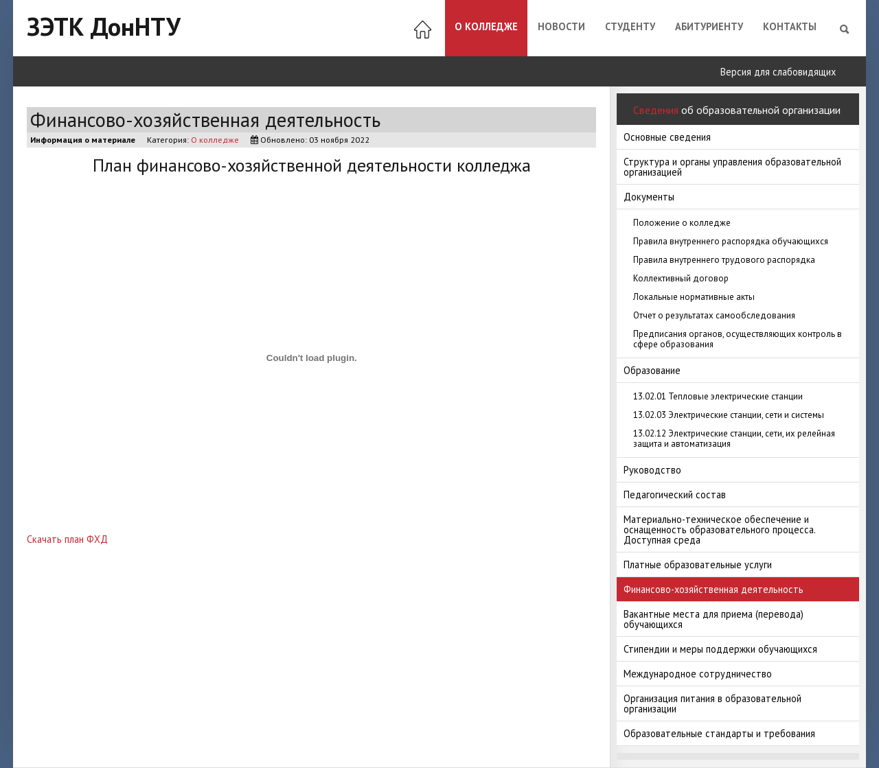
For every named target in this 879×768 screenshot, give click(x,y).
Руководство (652, 469)
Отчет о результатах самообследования (714, 315)
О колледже (486, 26)
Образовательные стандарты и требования (719, 733)
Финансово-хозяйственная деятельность (713, 589)
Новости (561, 26)
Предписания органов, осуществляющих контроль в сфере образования (737, 339)
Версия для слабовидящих (778, 71)
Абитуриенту (709, 26)
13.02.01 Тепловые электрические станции (718, 396)
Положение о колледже (682, 223)
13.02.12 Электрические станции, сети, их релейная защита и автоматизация (734, 438)
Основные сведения (667, 136)
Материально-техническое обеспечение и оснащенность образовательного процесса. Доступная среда (720, 529)
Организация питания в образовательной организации (712, 703)
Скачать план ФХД (67, 539)
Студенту (630, 26)
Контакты (790, 26)
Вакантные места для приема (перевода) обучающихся (713, 619)
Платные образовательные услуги (698, 564)
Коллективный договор (681, 278)
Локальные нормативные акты (694, 297)
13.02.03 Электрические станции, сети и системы (728, 415)
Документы (649, 196)
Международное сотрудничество (698, 673)
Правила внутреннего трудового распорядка (724, 260)
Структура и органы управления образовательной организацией (732, 166)
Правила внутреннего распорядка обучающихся (730, 241)
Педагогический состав (675, 494)
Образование (652, 370)
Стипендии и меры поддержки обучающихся (720, 648)
